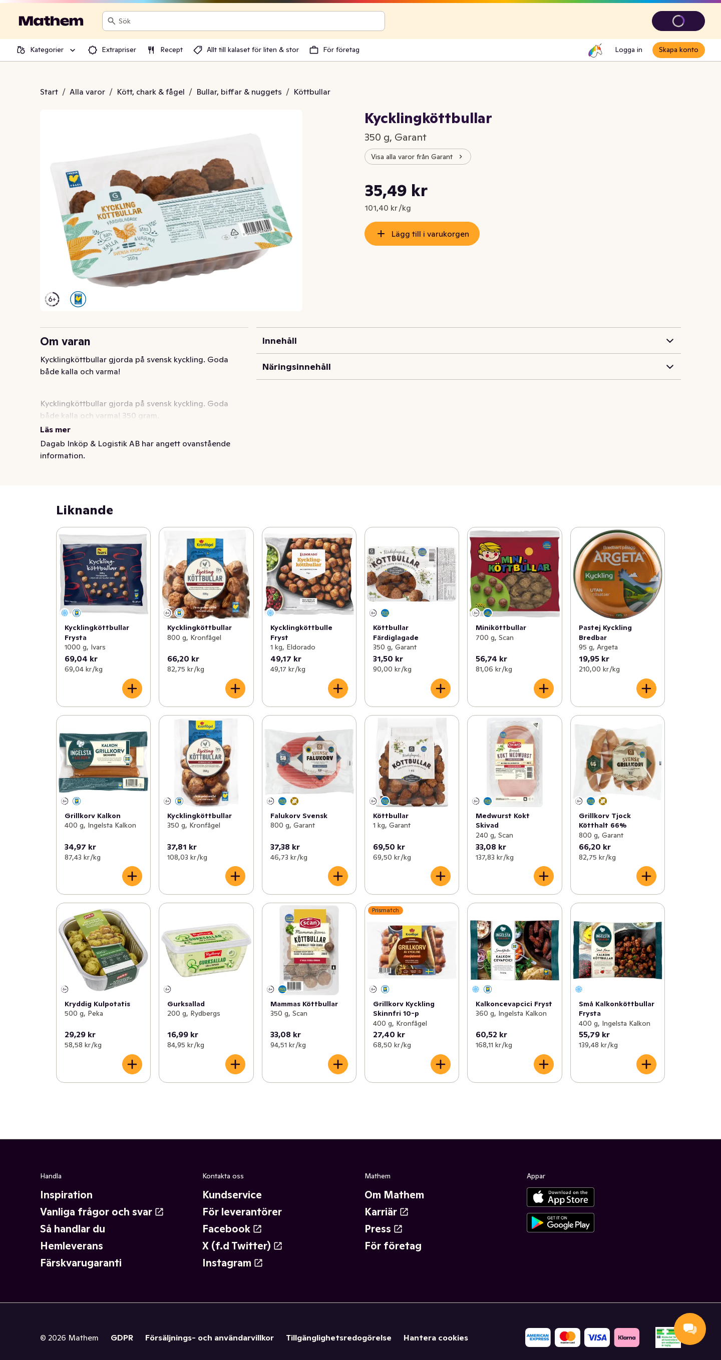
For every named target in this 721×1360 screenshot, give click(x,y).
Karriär (387, 1199)
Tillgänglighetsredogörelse (339, 1325)
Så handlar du (72, 1216)
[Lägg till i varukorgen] (132, 676)
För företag (393, 1233)
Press (384, 1216)
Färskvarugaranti (81, 1250)
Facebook (232, 1216)
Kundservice (232, 1182)
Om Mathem (394, 1182)
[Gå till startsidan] (51, 21)
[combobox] (250, 21)
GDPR (122, 1325)
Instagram (232, 1250)
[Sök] (112, 21)
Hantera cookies (436, 1325)
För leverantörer (242, 1199)
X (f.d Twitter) (242, 1233)
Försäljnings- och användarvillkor (209, 1325)
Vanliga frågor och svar (102, 1199)
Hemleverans (71, 1233)
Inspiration (66, 1182)
